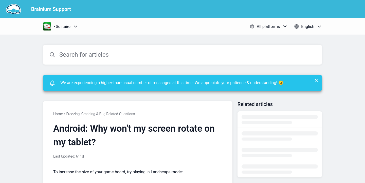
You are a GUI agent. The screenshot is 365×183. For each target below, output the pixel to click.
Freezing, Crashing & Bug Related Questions (100, 114)
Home (58, 114)
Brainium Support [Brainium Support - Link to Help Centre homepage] (51, 9)
